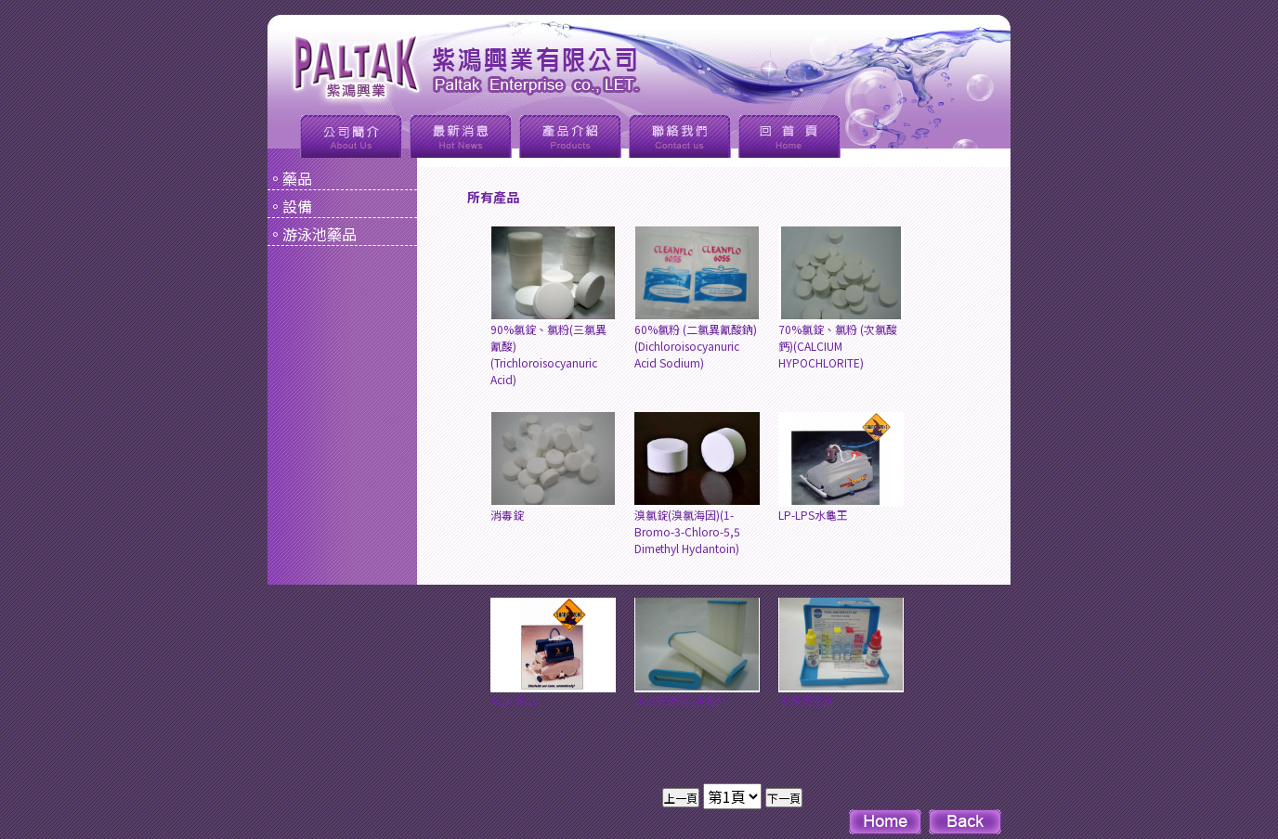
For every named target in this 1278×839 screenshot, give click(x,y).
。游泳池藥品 (312, 234)
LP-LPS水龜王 (841, 467)
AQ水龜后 (553, 653)
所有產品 (493, 196)
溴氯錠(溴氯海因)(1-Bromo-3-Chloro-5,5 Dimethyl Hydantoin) (697, 484)
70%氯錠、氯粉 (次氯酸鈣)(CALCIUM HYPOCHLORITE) (841, 298)
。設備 (289, 206)
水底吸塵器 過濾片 (697, 653)
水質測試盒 (841, 653)
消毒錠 (553, 467)
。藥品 (289, 178)
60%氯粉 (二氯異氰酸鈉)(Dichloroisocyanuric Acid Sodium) (697, 298)
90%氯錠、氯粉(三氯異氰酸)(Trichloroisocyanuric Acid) (553, 306)
